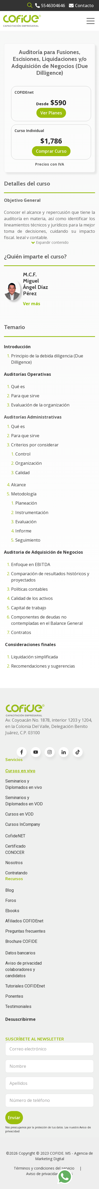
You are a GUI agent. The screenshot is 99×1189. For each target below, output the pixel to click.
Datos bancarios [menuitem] (20, 952)
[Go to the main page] (22, 21)
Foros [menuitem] (10, 900)
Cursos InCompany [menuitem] (22, 824)
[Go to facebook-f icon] (22, 752)
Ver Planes (51, 113)
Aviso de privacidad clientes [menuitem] (49, 1173)
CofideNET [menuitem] (15, 835)
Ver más (31, 304)
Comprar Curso (51, 151)
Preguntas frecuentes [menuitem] (25, 931)
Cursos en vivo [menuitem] (20, 770)
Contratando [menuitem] (16, 872)
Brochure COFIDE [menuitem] (21, 941)
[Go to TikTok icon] (78, 752)
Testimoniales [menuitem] (18, 1006)
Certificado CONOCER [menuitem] (15, 849)
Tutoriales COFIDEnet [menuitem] (25, 986)
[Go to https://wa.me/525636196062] (65, 1177)
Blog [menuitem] (9, 890)
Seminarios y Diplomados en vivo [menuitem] (23, 784)
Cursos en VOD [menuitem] (19, 814)
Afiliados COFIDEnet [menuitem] (24, 920)
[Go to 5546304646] (50, 5)
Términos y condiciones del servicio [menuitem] (44, 1168)
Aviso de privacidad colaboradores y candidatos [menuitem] (23, 969)
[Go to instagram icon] (50, 752)
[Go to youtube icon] (36, 752)
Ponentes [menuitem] (14, 996)
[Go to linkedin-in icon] (64, 752)
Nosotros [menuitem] (14, 862)
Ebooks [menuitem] (12, 910)
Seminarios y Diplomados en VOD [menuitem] (24, 800)
